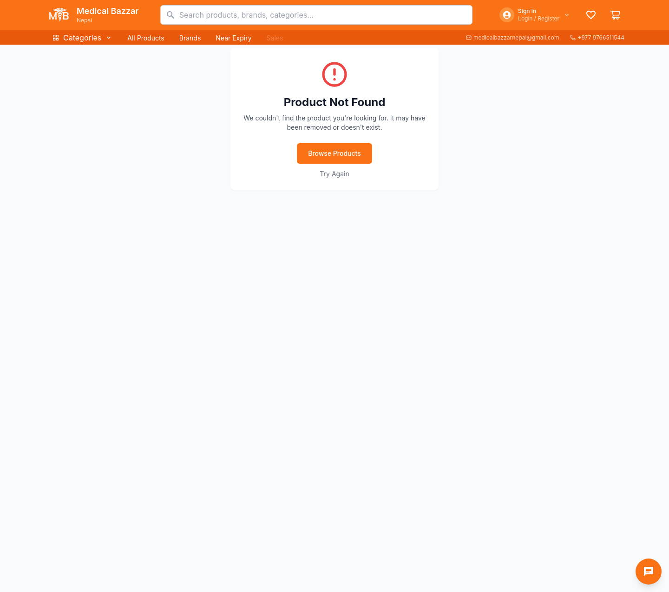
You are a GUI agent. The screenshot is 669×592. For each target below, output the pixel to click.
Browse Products (334, 153)
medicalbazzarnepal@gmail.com (512, 37)
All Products (145, 38)
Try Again (334, 174)
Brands (190, 38)
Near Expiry (233, 38)
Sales (275, 38)
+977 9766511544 (597, 37)
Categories (82, 37)
